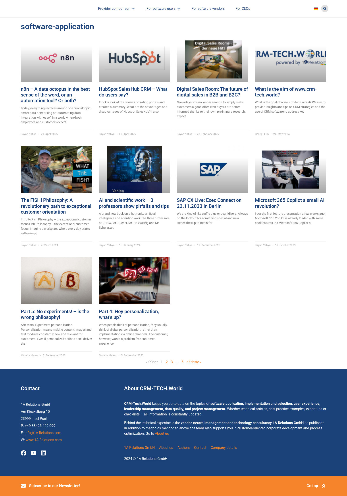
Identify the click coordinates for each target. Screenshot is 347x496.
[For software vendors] (208, 8)
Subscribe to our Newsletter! (54, 485)
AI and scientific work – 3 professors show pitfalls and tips (134, 203)
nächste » (194, 362)
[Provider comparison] (117, 8)
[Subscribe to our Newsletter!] (23, 485)
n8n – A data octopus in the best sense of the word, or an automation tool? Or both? (55, 95)
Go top (312, 485)
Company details (224, 448)
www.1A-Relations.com (44, 440)
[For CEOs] (242, 8)
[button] (324, 8)
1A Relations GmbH (139, 448)
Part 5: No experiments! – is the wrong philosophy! (55, 314)
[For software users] (163, 8)
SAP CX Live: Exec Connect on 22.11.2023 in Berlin (209, 203)
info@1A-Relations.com (43, 433)
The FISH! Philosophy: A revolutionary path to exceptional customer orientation (56, 206)
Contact (200, 448)
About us (162, 433)
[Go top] (323, 485)
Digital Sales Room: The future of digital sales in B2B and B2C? (212, 92)
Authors (183, 448)
